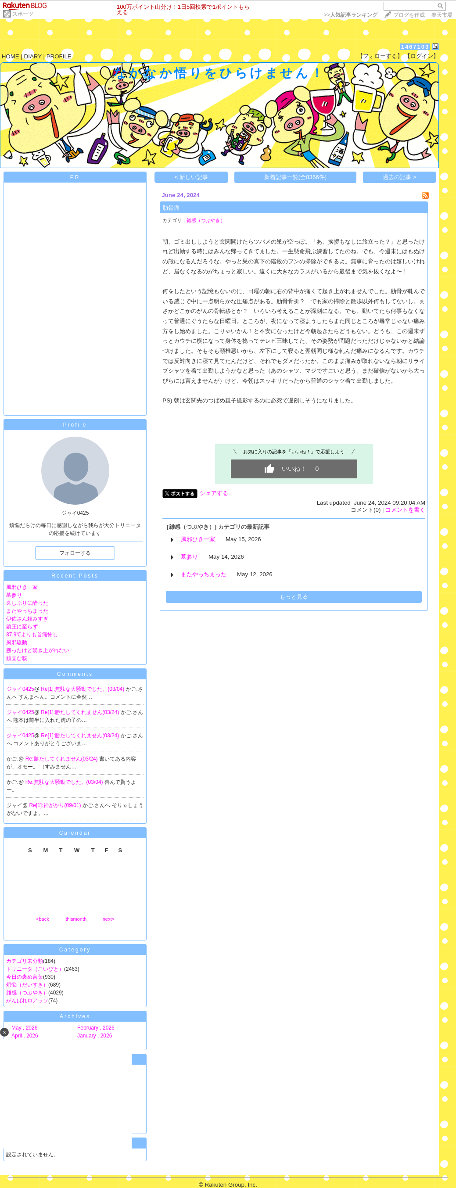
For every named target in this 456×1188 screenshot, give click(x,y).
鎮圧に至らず (22, 627)
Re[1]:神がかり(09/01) (56, 805)
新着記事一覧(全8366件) (295, 177)
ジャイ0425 (20, 689)
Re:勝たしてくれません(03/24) (62, 759)
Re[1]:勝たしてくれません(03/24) (80, 712)
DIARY (33, 56)
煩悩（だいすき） (27, 985)
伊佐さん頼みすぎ (27, 619)
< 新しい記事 (191, 177)
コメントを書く (405, 509)
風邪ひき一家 (22, 587)
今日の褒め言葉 (24, 977)
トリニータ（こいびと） (35, 969)
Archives (75, 1016)
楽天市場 (441, 15)
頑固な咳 (16, 658)
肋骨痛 (171, 208)
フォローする (75, 553)
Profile (75, 425)
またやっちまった (27, 611)
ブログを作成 (409, 15)
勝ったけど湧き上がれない (37, 650)
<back (42, 919)
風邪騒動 (16, 642)
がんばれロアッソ (27, 1001)
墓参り (14, 595)
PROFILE (59, 56)
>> (350, 15)
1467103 (415, 46)
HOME (10, 56)
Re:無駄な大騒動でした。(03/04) (64, 782)
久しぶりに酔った (27, 603)
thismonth (75, 919)
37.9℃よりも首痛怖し (32, 635)
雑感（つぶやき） (27, 993)
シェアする (214, 493)
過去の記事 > (400, 177)
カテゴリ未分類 (24, 961)
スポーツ (22, 14)
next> (109, 919)
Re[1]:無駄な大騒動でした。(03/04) (83, 689)
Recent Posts (74, 576)
